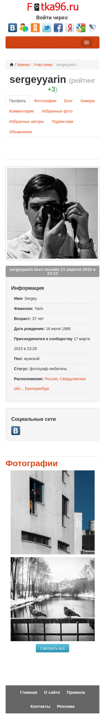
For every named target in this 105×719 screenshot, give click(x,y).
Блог (68, 101)
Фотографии (45, 101)
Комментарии (21, 111)
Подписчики (62, 121)
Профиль (17, 101)
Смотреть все (52, 648)
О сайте (52, 692)
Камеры (88, 101)
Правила (76, 692)
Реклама (65, 706)
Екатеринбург (37, 388)
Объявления (20, 132)
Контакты (40, 706)
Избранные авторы (26, 121)
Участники (43, 64)
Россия (51, 379)
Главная (20, 64)
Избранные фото (57, 111)
